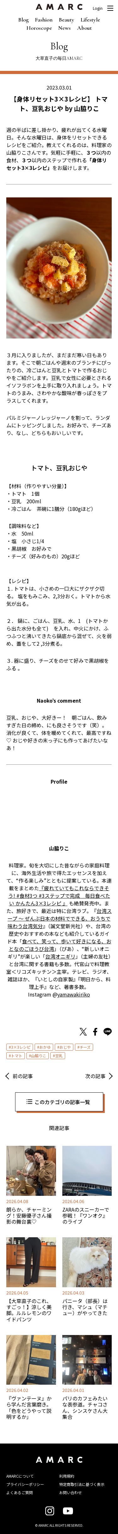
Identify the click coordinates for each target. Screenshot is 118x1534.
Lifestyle (90, 19)
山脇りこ (38, 1055)
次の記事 (95, 1076)
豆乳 (59, 1055)
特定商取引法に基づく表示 (81, 1484)
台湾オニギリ (60, 956)
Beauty (66, 19)
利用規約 (66, 1476)
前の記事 (23, 1076)
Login (98, 8)
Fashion (44, 19)
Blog (23, 19)
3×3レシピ (21, 1047)
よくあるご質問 (19, 1492)
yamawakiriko (73, 994)
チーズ (85, 1047)
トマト (16, 1055)
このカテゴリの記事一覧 (62, 1102)
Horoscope (39, 27)
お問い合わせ (70, 1492)
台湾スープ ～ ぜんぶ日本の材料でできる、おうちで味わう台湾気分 (60, 918)
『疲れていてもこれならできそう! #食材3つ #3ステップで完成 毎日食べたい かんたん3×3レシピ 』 (59, 895)
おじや (65, 1047)
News (64, 27)
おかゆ (45, 1047)
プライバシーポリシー (25, 1484)
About (84, 27)
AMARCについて (20, 1476)
